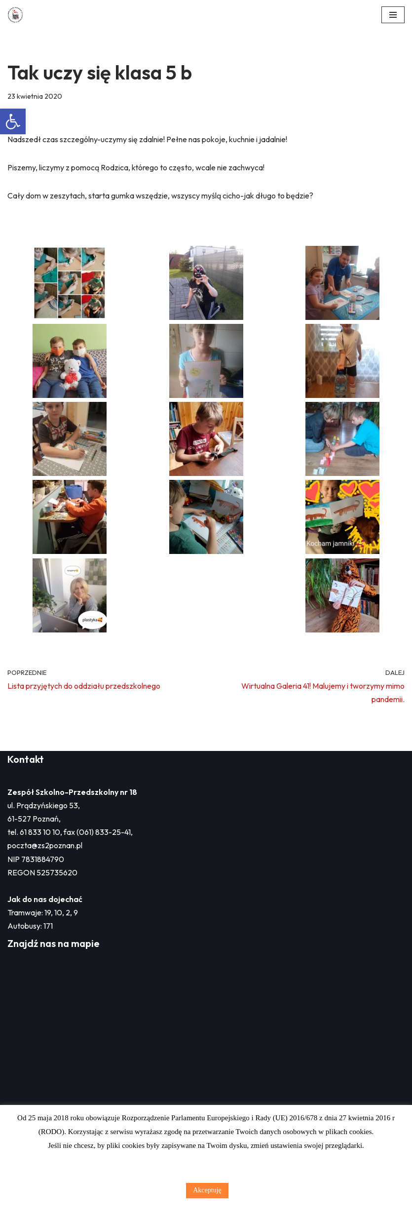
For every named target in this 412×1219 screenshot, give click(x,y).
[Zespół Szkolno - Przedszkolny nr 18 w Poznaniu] (17, 15)
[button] (13, 121)
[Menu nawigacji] (393, 14)
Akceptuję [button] (207, 1190)
